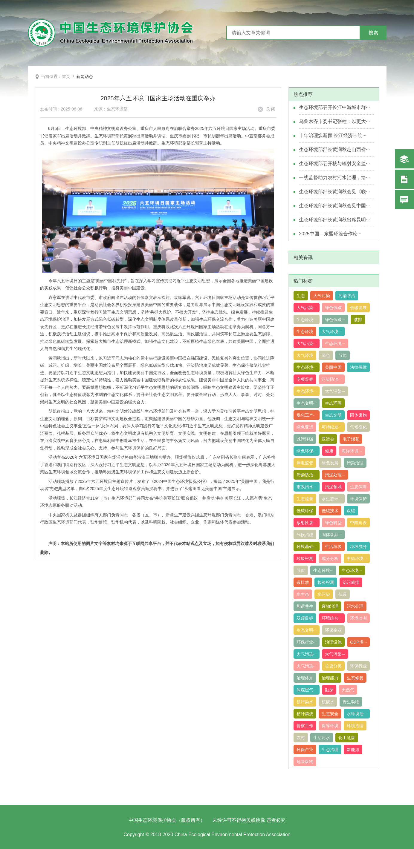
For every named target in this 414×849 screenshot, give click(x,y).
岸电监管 (305, 462)
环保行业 (358, 666)
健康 (329, 451)
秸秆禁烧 (305, 713)
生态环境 (305, 331)
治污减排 (351, 582)
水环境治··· (357, 713)
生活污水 (321, 737)
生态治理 (330, 749)
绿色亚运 (305, 427)
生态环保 (333, 403)
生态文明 (333, 415)
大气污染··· (307, 307)
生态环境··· (307, 319)
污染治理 (355, 462)
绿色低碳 (333, 307)
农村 (301, 737)
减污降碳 (305, 439)
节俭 (301, 570)
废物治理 (330, 606)
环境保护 (358, 498)
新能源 (353, 749)
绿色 (326, 355)
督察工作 (305, 725)
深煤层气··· (307, 689)
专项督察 (305, 379)
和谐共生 (305, 606)
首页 (66, 76)
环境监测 (358, 618)
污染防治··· (332, 379)
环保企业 (333, 630)
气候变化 (358, 427)
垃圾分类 (333, 666)
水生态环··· (332, 498)
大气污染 (321, 295)
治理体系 (305, 677)
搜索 (373, 32)
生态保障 (358, 486)
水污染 (323, 594)
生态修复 (355, 677)
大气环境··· (332, 331)
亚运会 (328, 439)
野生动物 (351, 701)
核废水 (328, 701)
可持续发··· (332, 427)
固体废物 (358, 415)
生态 (301, 295)
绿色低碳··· (335, 319)
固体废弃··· (332, 534)
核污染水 (305, 701)
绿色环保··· (307, 451)
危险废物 (305, 761)
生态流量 (305, 498)
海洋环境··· (352, 451)
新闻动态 (84, 76)
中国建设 (358, 522)
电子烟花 (351, 439)
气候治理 (305, 534)
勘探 (329, 689)
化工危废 (346, 737)
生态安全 (330, 713)
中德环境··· (357, 558)
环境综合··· (332, 618)
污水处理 (355, 606)
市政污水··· (307, 486)
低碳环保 (305, 510)
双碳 (351, 510)
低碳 (342, 594)
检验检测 (325, 582)
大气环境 (305, 355)
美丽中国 (333, 367)
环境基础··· (307, 546)
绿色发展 (330, 462)
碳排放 (303, 582)
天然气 (348, 689)
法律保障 (358, 367)
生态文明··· (307, 403)
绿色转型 (333, 522)
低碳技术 (330, 510)
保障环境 (330, 725)
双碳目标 (305, 618)
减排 (358, 319)
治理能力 (330, 677)
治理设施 (333, 642)
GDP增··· (358, 642)
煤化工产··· (307, 415)
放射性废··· (307, 522)
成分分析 (330, 558)
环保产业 (305, 749)
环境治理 (355, 725)
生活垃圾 (333, 546)
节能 (342, 355)
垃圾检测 (305, 558)
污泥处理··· (335, 474)
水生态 (303, 594)
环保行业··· (307, 642)
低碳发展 (358, 307)
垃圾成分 (358, 546)
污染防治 (346, 295)
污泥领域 (333, 486)
